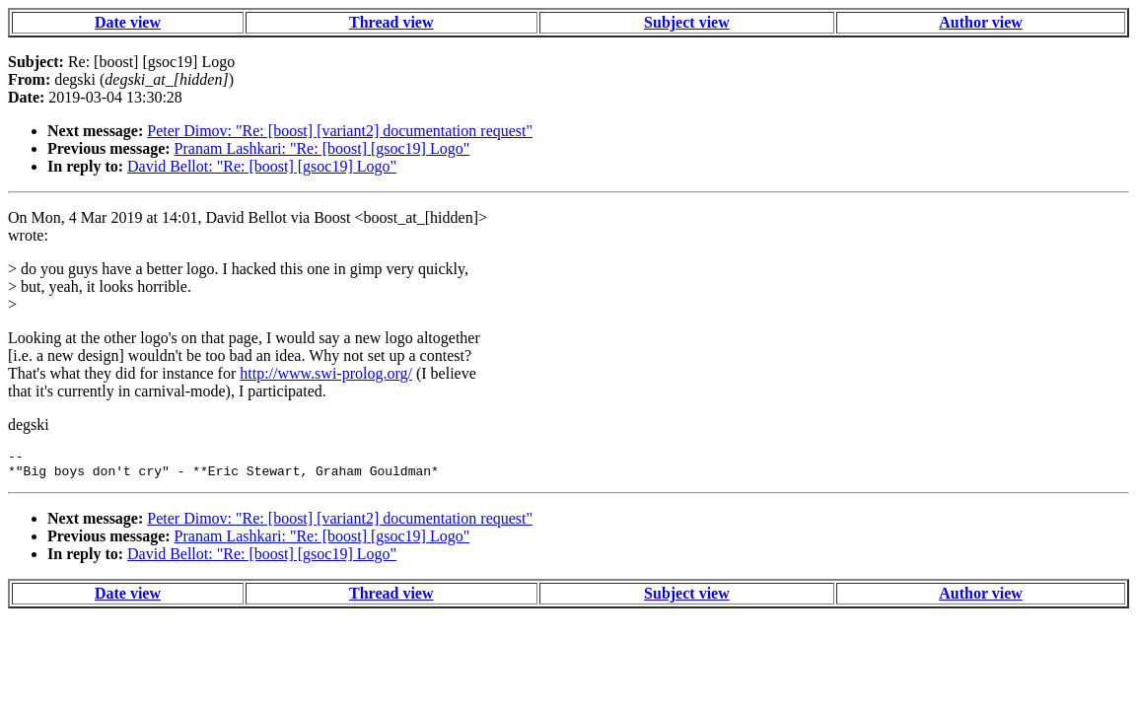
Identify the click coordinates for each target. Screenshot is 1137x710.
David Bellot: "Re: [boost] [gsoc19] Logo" (261, 166)
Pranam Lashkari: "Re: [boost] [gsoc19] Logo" (322, 148)
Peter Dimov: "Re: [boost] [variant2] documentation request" (340, 130)
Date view (128, 22)
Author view (981, 22)
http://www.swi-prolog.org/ (326, 373)
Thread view (391, 22)
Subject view (687, 22)
